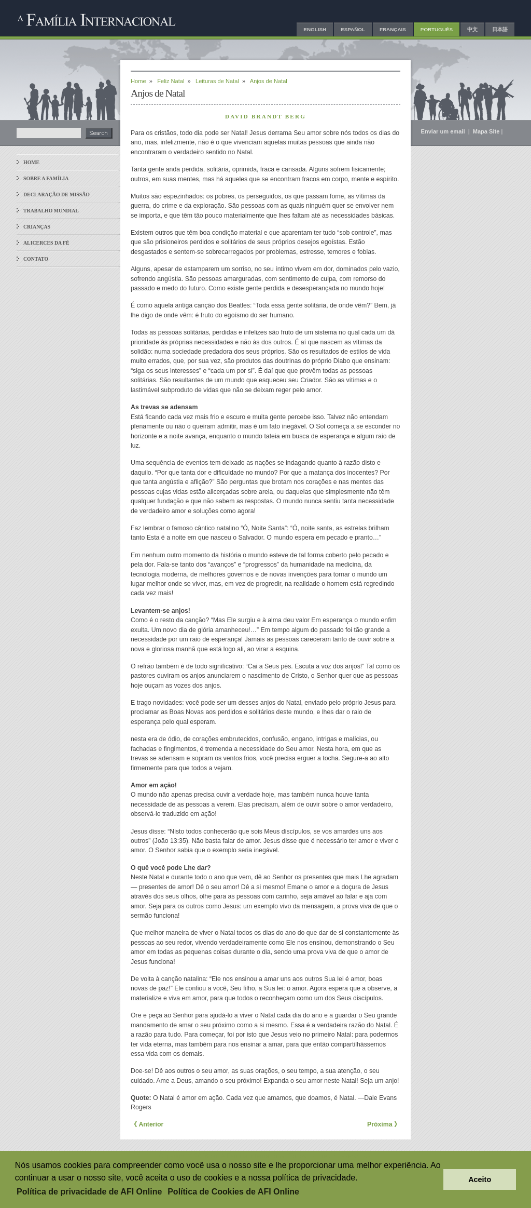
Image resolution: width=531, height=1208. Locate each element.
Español (353, 29)
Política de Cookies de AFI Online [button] (233, 1191)
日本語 (500, 29)
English (314, 29)
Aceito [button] (479, 1179)
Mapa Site (486, 131)
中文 (472, 29)
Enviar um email (444, 131)
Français (393, 29)
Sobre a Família (45, 178)
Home (31, 162)
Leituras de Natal (217, 81)
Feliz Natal (170, 81)
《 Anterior (147, 1124)
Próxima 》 (383, 1124)
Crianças (36, 227)
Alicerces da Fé (46, 243)
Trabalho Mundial (51, 210)
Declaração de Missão (56, 194)
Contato (35, 259)
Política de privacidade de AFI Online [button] (89, 1191)
